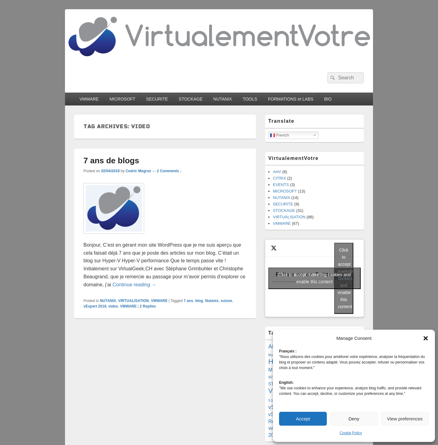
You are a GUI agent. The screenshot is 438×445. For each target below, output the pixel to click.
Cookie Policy (351, 433)
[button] (426, 338)
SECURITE (157, 99)
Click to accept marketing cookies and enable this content (314, 278)
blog (199, 301)
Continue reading (134, 284)
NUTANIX (222, 99)
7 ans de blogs (111, 160)
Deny (353, 418)
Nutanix (212, 301)
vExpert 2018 (94, 306)
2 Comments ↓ (169, 171)
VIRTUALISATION (133, 301)
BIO (328, 99)
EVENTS (281, 184)
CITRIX (279, 178)
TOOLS (250, 99)
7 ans (188, 301)
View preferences (405, 418)
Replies (148, 306)
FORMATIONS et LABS (291, 99)
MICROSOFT (122, 99)
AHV (277, 171)
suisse (226, 301)
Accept (303, 418)
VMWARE (89, 99)
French (279, 135)
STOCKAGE (191, 99)
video (113, 306)
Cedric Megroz (138, 171)
